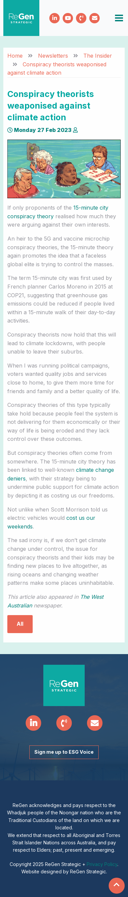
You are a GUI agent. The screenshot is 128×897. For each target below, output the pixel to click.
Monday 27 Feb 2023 (39, 130)
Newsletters (53, 55)
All (20, 623)
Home (15, 55)
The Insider (97, 55)
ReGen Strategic (21, 18)
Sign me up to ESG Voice (64, 752)
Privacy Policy (102, 864)
